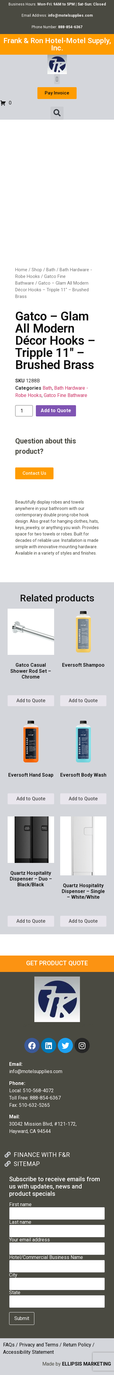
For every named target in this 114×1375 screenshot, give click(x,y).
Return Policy (77, 1345)
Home (21, 269)
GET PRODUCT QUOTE (57, 963)
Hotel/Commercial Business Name (57, 1262)
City (57, 1280)
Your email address (57, 1244)
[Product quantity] (24, 410)
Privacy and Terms (38, 1345)
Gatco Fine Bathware (65, 395)
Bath (50, 269)
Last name (57, 1227)
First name (57, 1209)
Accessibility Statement (28, 1352)
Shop (37, 269)
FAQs (9, 1345)
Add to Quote (56, 410)
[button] (57, 79)
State (57, 1297)
